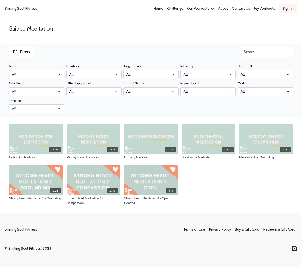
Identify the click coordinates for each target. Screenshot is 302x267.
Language (16, 100)
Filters (21, 51)
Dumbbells (245, 66)
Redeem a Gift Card (279, 229)
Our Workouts (200, 8)
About (223, 8)
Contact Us (241, 8)
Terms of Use (194, 229)
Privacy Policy (220, 229)
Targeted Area (133, 66)
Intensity (186, 66)
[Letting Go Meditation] (36, 157)
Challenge (175, 8)
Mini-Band (16, 83)
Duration (72, 66)
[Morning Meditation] (151, 157)
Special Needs (133, 83)
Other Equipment (78, 83)
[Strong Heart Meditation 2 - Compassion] (93, 200)
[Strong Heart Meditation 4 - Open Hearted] (151, 200)
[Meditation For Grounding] (266, 157)
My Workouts (264, 8)
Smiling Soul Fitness (21, 8)
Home (158, 8)
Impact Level (189, 83)
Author (14, 66)
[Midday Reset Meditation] (93, 157)
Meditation (245, 83)
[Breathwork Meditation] (208, 157)
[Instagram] (294, 248)
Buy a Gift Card (247, 229)
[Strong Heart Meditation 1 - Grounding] (36, 198)
